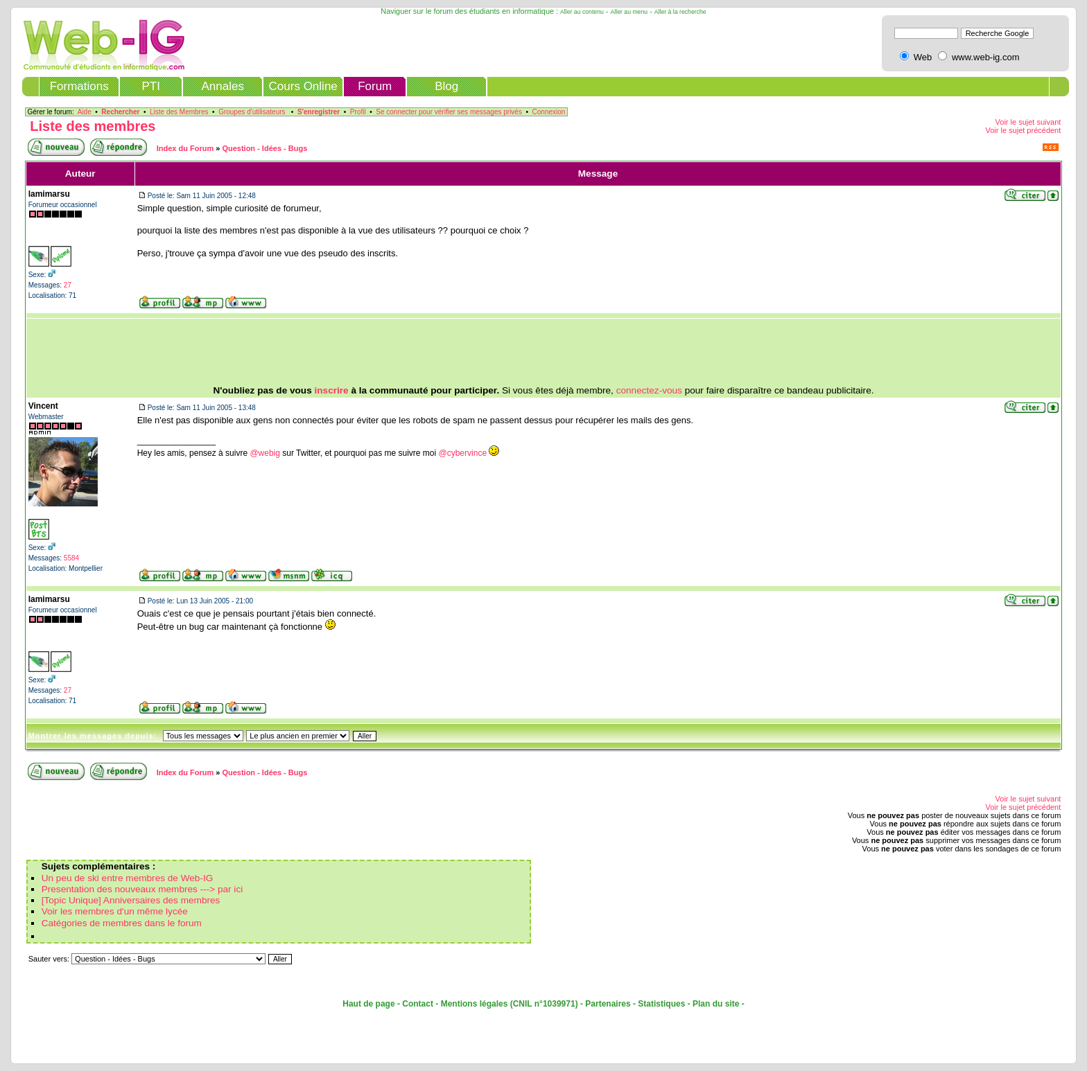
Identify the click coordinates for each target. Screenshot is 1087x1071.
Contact (417, 1004)
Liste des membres (92, 126)
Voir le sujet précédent (1023, 130)
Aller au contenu (582, 11)
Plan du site (716, 1004)
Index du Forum (185, 148)
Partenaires (607, 1004)
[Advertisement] (543, 352)
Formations (79, 86)
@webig (265, 453)
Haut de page (368, 1004)
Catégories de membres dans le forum (122, 923)
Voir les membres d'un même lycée (115, 911)
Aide (85, 112)
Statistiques (661, 1004)
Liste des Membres (179, 112)
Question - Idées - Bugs (264, 148)
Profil (358, 112)
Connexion (549, 112)
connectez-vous (649, 390)
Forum (375, 86)
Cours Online (303, 86)
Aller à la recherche (680, 11)
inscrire (332, 390)
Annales (222, 86)
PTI (150, 86)
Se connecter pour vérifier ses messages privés (449, 112)
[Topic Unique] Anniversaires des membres (131, 900)
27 (67, 285)
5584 (71, 558)
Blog (446, 86)
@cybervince (463, 453)
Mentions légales (474, 1004)
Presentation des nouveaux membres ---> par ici (142, 889)
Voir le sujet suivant (1028, 122)
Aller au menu (629, 11)
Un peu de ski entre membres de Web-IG (128, 878)
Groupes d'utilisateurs (251, 112)
